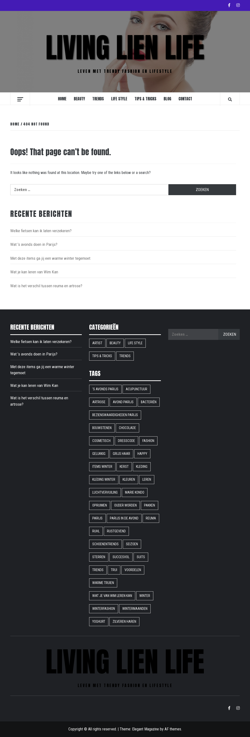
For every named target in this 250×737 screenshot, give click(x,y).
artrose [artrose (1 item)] (98, 402)
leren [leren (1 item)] (146, 479)
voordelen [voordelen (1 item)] (133, 570)
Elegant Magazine (145, 729)
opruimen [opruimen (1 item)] (99, 505)
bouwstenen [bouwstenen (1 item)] (102, 428)
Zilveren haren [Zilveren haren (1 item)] (124, 621)
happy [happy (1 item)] (142, 454)
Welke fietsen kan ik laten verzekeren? (41, 230)
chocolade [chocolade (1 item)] (127, 428)
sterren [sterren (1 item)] (98, 557)
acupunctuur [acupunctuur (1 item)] (136, 389)
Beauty (79, 99)
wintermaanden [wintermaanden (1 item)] (134, 609)
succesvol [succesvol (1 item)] (121, 557)
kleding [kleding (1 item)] (141, 467)
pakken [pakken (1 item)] (149, 505)
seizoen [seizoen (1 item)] (132, 544)
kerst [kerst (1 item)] (124, 467)
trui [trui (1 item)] (114, 570)
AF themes (173, 729)
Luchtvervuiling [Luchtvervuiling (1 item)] (105, 492)
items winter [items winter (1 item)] (102, 467)
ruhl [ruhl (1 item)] (96, 531)
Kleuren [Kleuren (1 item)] (129, 479)
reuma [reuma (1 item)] (151, 518)
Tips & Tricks (145, 99)
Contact (185, 99)
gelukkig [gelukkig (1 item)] (98, 454)
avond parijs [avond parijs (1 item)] (123, 402)
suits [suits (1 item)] (141, 557)
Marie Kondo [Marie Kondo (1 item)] (134, 492)
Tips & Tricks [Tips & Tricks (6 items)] (102, 356)
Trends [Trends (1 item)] (98, 570)
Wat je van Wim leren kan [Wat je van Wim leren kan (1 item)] (112, 596)
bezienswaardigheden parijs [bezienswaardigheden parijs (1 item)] (115, 415)
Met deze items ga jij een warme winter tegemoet (50, 258)
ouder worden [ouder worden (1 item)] (125, 505)
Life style (119, 99)
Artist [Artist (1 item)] (97, 343)
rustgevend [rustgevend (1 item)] (116, 531)
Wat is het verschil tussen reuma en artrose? (46, 285)
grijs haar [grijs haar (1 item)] (121, 454)
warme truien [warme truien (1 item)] (103, 583)
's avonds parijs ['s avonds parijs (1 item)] (105, 389)
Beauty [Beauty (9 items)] (115, 343)
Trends (98, 99)
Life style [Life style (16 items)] (135, 343)
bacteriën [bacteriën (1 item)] (148, 402)
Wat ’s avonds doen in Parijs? (33, 244)
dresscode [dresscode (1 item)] (126, 441)
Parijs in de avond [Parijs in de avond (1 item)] (124, 518)
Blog (167, 99)
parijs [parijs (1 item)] (97, 518)
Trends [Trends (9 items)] (125, 356)
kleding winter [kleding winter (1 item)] (103, 479)
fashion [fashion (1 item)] (148, 441)
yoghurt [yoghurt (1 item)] (98, 621)
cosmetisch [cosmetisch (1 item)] (101, 441)
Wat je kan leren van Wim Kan (34, 271)
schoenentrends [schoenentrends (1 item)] (105, 544)
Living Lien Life (125, 47)
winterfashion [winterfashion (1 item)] (103, 609)
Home (62, 99)
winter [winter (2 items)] (144, 596)
